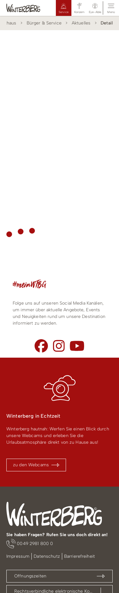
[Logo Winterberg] (23, 8)
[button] (95, 8)
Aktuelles (81, 23)
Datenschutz (47, 556)
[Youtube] (76, 346)
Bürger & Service (44, 23)
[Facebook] (41, 346)
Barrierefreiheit (79, 556)
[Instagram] (59, 346)
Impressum (18, 556)
